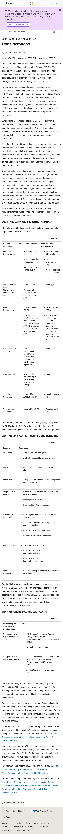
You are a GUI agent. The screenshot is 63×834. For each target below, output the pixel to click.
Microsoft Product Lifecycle (28, 14)
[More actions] (59, 32)
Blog (34, 823)
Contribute (45, 823)
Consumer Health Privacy (23, 827)
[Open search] (52, 3)
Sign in (58, 3)
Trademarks (6, 830)
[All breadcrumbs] (4, 32)
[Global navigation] (2, 3)
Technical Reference (17, 32)
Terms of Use (43, 827)
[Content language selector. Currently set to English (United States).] (14, 811)
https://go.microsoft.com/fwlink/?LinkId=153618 (24, 773)
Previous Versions (22, 823)
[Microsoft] (31, 3)
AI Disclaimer (7, 823)
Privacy (5, 827)
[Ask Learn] (54, 32)
